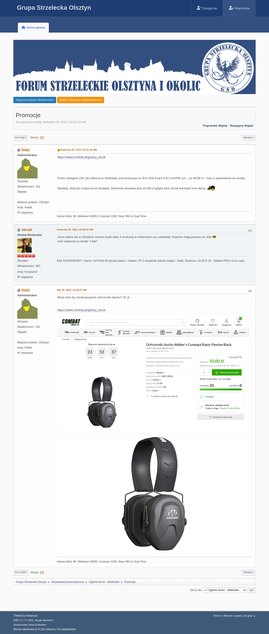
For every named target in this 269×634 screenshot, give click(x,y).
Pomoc (217, 615)
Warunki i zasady (232, 615)
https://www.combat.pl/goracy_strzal (81, 157)
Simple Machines (44, 620)
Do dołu (20, 137)
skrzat (26, 230)
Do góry (21, 572)
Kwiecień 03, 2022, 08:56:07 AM (75, 229)
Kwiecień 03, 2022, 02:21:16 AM (78, 149)
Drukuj (248, 137)
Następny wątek (241, 125)
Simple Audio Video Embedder (29, 624)
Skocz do (195, 590)
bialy (25, 150)
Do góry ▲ (249, 615)
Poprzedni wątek (215, 125)
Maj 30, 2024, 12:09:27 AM (71, 290)
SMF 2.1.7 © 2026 (23, 620)
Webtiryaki (32, 615)
